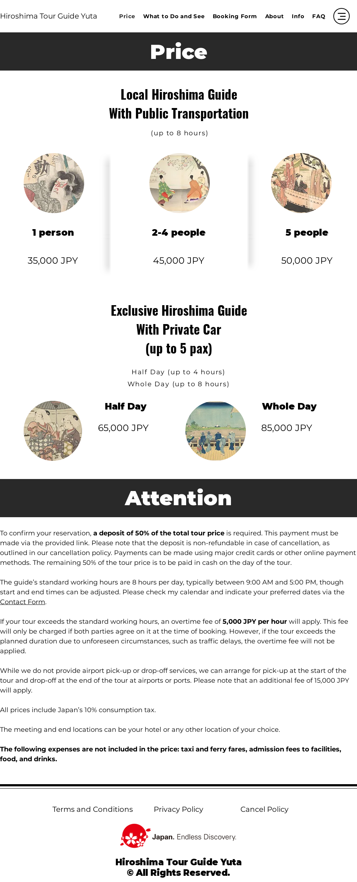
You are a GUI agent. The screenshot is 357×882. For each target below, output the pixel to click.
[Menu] (341, 16)
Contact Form (22, 602)
